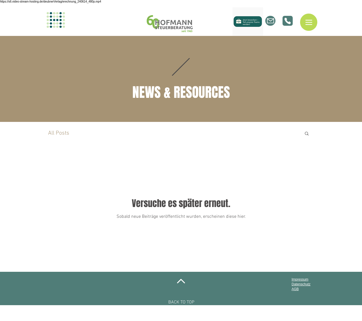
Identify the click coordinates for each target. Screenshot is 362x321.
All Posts (58, 133)
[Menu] (308, 22)
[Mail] (270, 21)
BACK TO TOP (181, 302)
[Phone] (288, 21)
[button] (306, 134)
